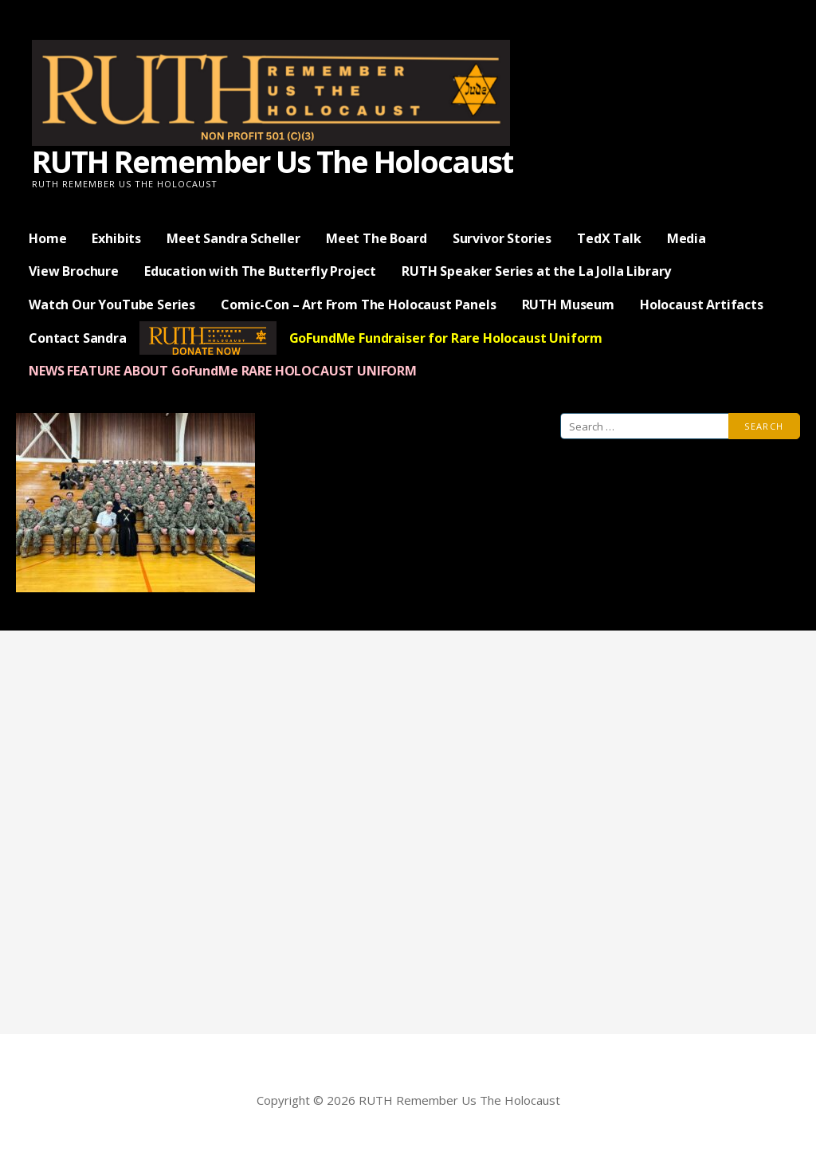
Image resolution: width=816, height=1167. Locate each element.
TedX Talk (609, 238)
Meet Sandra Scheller (233, 238)
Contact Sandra (78, 338)
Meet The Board (376, 238)
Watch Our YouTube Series (112, 304)
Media (686, 238)
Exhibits (116, 238)
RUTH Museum (568, 304)
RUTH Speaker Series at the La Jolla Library (536, 271)
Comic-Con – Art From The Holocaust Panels (358, 304)
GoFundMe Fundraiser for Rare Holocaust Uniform (446, 338)
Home (47, 238)
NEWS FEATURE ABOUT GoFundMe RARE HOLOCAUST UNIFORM (223, 370)
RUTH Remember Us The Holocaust (272, 161)
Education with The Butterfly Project (260, 271)
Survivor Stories (502, 238)
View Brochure (74, 271)
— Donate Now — (208, 338)
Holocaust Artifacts (701, 304)
